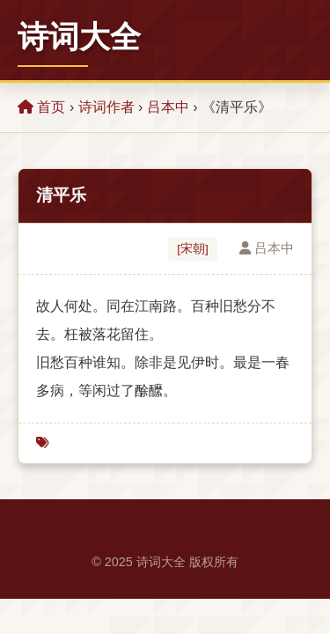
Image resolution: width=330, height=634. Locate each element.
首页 (41, 107)
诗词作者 (106, 107)
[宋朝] (193, 248)
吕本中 (168, 107)
